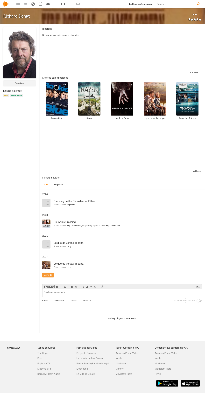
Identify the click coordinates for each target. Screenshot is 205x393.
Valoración (59, 300)
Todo (45, 184)
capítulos (86, 225)
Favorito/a (19, 83)
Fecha (45, 300)
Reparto (58, 184)
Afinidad (87, 300)
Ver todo (48, 275)
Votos (74, 300)
